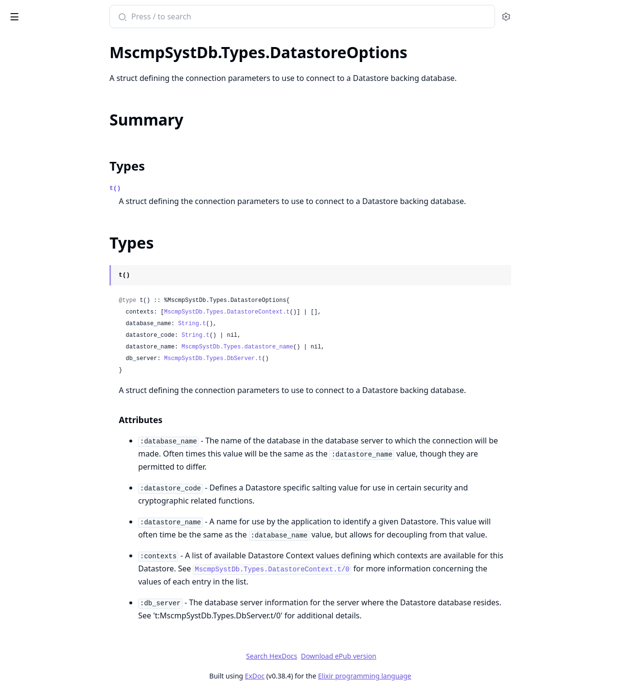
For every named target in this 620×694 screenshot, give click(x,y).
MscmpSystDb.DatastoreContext (65, 392)
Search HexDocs (344, 656)
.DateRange (28, 259)
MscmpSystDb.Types (44, 143)
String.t (264, 323)
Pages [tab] (17, 41)
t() (187, 188)
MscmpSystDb (33, 109)
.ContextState (31, 169)
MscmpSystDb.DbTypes (49, 63)
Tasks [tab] (105, 41)
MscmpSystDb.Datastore (51, 358)
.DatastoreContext (40, 182)
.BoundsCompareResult (50, 156)
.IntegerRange (33, 312)
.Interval (22, 325)
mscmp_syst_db (44, 11)
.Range (19, 76)
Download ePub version (411, 656)
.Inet (15, 299)
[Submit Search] (194, 17)
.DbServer (25, 208)
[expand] (135, 65)
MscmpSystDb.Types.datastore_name (309, 347)
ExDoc (327, 675)
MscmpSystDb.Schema (48, 425)
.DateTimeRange (37, 273)
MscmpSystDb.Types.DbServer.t (285, 358)
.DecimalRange (34, 286)
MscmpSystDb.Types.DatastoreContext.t (299, 312)
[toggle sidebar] (132, 15)
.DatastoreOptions (40, 195)
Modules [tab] (58, 41)
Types (199, 166)
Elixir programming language (436, 675)
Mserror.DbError (36, 459)
